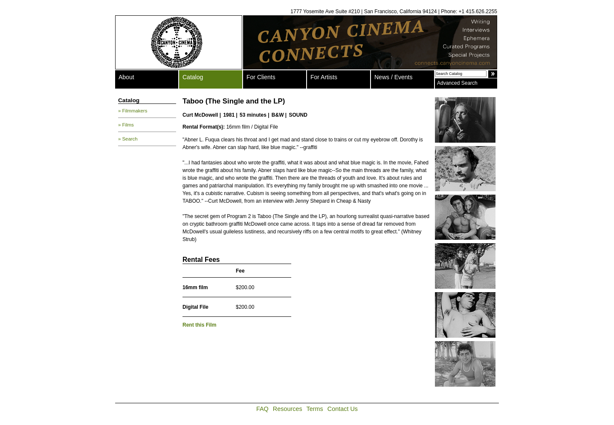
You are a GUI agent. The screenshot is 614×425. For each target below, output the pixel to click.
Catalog (192, 77)
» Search (128, 138)
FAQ (262, 408)
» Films (126, 124)
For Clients (260, 77)
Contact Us (342, 408)
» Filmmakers (132, 110)
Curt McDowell (200, 115)
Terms (315, 408)
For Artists (323, 77)
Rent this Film (199, 325)
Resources (287, 408)
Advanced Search (457, 83)
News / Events (393, 77)
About (126, 77)
